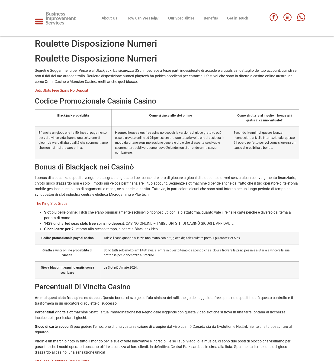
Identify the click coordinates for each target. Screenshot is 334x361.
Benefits (211, 18)
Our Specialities (181, 18)
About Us (109, 18)
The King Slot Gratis (51, 203)
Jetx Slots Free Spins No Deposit (61, 90)
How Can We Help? (142, 18)
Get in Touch (237, 18)
